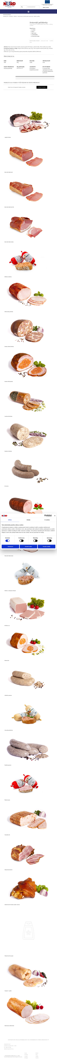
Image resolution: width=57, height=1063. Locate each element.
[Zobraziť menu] (28, 11)
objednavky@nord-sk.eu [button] (8, 1048)
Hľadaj (24, 7)
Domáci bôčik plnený (9, 381)
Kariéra (37, 1057)
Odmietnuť (10, 546)
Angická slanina (8, 137)
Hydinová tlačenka (8, 451)
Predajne (26, 1057)
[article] (28, 121)
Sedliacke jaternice (8, 695)
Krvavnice (7, 486)
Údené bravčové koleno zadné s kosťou (12, 904)
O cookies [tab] (47, 519)
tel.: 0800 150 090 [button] (7, 1047)
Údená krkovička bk (8, 869)
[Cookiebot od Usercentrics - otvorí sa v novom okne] (45, 516)
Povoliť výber (28, 546)
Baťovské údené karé (9, 172)
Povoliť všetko (46, 546)
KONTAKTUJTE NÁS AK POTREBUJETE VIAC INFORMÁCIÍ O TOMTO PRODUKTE (27, 1039)
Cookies (26, 1056)
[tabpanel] (48, 7)
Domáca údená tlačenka (9, 346)
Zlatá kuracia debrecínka (9, 1025)
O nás (25, 1053)
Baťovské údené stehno (9, 241)
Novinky (26, 1054)
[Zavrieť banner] (54, 515)
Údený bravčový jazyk (9, 955)
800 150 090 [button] (46, 7)
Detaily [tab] (28, 519)
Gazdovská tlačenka (8, 416)
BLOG (37, 1053)
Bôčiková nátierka (8, 276)
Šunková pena (7, 799)
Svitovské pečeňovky (9, 730)
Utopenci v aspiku (8, 990)
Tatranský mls (7, 834)
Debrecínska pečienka (9, 311)
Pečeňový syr (7, 625)
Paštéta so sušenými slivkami (10, 590)
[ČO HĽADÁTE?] (33, 7)
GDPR (37, 1056)
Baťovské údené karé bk (9, 207)
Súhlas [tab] (10, 519)
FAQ (36, 1054)
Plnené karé (7, 660)
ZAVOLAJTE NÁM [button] (44, 40)
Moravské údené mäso (9, 555)
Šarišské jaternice (8, 765)
